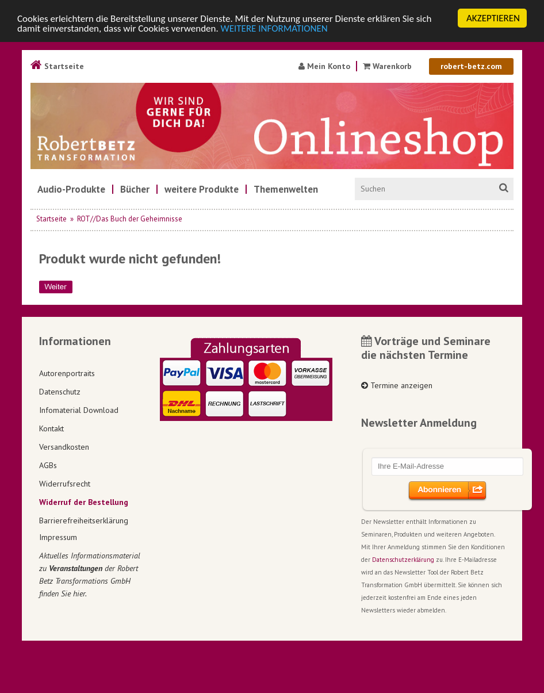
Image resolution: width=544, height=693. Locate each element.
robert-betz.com (471, 66)
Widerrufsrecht (64, 483)
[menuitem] (71, 189)
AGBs (48, 465)
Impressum (58, 537)
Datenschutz (60, 391)
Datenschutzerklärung (403, 560)
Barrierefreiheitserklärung (83, 520)
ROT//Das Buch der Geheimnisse (129, 219)
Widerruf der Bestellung (83, 502)
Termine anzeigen (396, 385)
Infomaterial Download (78, 410)
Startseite (57, 66)
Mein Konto (324, 66)
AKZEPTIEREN (493, 18)
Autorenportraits (67, 373)
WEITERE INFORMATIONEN (274, 28)
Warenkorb (388, 66)
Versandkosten (64, 447)
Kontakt (51, 428)
